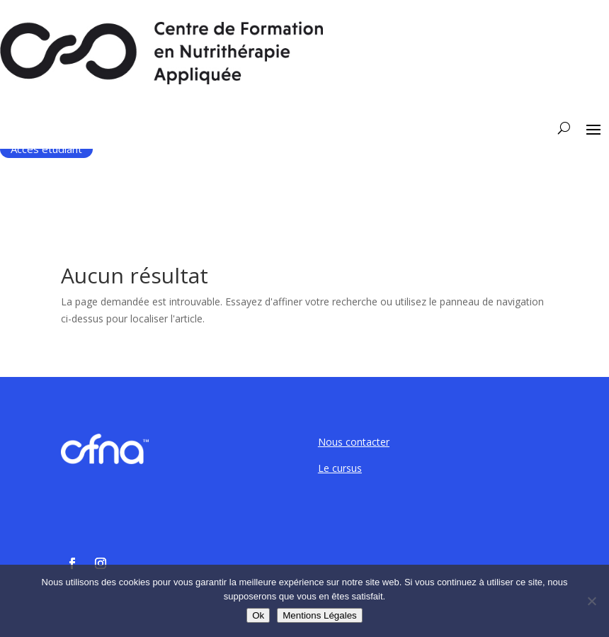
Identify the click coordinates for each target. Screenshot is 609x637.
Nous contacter (353, 442)
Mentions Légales (319, 615)
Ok (258, 615)
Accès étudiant (46, 149)
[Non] (591, 601)
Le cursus (340, 468)
